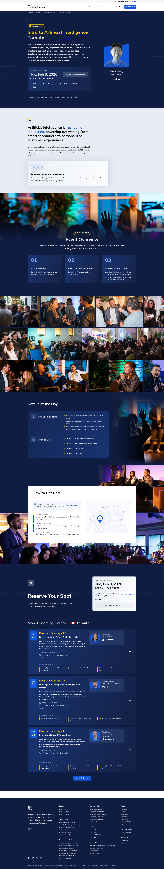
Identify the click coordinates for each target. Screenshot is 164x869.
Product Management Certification (69, 845)
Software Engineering (96, 845)
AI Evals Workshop (65, 832)
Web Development (109, 845)
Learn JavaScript (94, 832)
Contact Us (124, 819)
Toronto (30, 13)
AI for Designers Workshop (67, 827)
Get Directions (73, 505)
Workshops (93, 7)
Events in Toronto (64, 814)
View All (93, 822)
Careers (123, 812)
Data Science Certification (66, 855)
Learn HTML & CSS (95, 835)
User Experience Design (97, 848)
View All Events (82, 778)
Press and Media (126, 822)
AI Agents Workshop (65, 835)
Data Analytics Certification (67, 848)
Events (82, 7)
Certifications (107, 7)
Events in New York (64, 809)
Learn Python (94, 830)
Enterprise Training (126, 832)
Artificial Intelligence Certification (69, 843)
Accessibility (114, 865)
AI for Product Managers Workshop (69, 825)
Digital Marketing (95, 853)
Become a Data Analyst (97, 819)
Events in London (64, 812)
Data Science (94, 850)
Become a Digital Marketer (97, 817)
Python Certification (65, 858)
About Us (124, 809)
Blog (122, 824)
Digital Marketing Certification (68, 850)
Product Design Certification (67, 853)
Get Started (130, 7)
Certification (124, 840)
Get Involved (124, 814)
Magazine (124, 817)
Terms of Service (104, 865)
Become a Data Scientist (97, 812)
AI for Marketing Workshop (67, 822)
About (118, 7)
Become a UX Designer (97, 809)
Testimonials (125, 843)
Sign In (134, 2)
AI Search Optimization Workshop (69, 830)
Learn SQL (93, 837)
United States (121, 1)
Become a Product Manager (98, 814)
